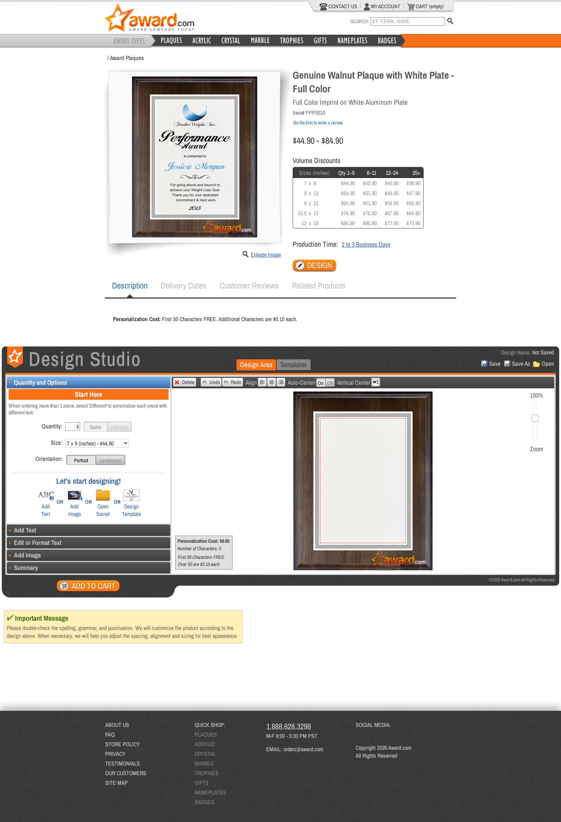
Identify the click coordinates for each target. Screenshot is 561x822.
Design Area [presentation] (256, 364)
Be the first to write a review (318, 122)
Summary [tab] (22, 567)
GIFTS (202, 783)
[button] (95, 427)
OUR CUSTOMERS (125, 773)
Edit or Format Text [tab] (34, 542)
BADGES (204, 802)
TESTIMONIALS (122, 763)
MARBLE (204, 763)
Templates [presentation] (293, 364)
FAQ (109, 734)
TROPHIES (207, 773)
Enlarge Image (266, 255)
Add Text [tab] (21, 530)
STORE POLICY (122, 744)
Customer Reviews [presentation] (249, 285)
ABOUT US (117, 725)
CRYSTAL (205, 754)
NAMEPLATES (210, 792)
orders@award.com (303, 749)
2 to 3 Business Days (366, 244)
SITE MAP (116, 783)
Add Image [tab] (24, 555)
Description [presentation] (130, 285)
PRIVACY (115, 754)
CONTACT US (338, 6)
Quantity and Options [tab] (37, 382)
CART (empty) (425, 6)
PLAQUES (206, 734)
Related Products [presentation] (319, 285)
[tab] (130, 286)
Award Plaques (127, 58)
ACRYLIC (205, 744)
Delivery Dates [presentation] (183, 285)
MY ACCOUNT (382, 6)
